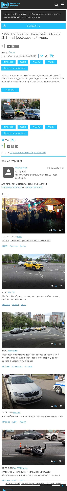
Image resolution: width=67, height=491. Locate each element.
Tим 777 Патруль (20, 468)
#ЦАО (4, 246)
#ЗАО (22, 480)
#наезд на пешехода (14, 68)
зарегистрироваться (11, 187)
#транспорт (17, 366)
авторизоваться (34, 187)
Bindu (19, 237)
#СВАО (15, 304)
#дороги (28, 366)
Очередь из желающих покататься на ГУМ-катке (26, 240)
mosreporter (21, 167)
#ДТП (23, 61)
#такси (50, 61)
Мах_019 (11, 292)
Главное (8, 14)
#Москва (8, 61)
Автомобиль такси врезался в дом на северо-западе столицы (32, 416)
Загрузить (33, 25)
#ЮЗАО (37, 61)
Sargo (12, 52)
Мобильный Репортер (10, 5)
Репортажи (21, 14)
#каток (23, 246)
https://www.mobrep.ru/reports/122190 (28, 152)
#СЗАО (23, 422)
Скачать (10, 89)
